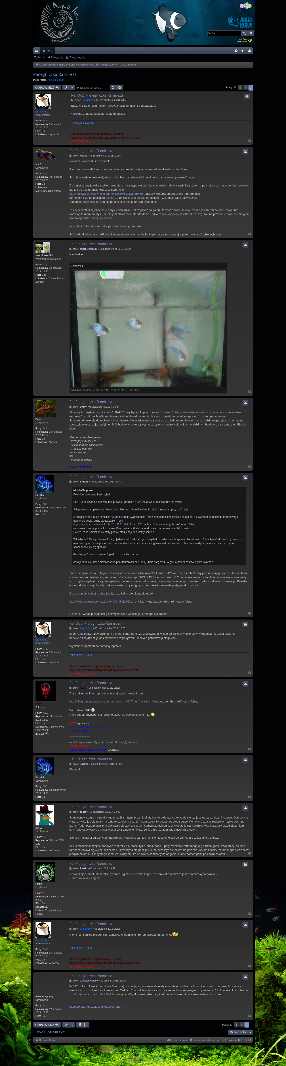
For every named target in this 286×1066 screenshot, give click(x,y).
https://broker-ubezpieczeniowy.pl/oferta (95, 1006)
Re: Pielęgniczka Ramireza (90, 150)
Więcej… (37, 51)
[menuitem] (236, 50)
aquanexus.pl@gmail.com (94, 742)
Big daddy (41, 111)
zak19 (39, 827)
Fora (49, 50)
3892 (45, 173)
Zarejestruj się (77, 57)
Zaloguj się (57, 57)
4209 (45, 712)
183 (45, 504)
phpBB (136, 1049)
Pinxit (39, 883)
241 (45, 428)
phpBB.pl (159, 1057)
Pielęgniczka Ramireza (55, 74)
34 (44, 1005)
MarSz (39, 164)
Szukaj (41, 57)
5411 (45, 120)
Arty (135, 1053)
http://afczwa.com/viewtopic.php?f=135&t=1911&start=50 (106, 193)
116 (45, 893)
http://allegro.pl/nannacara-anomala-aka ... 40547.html (104, 701)
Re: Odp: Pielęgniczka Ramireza (97, 95)
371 (45, 264)
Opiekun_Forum (55, 79)
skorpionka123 (44, 255)
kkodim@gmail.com (126, 742)
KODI (39, 703)
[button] (240, 87)
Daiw (38, 419)
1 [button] (245, 87)
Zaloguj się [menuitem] (243, 51)
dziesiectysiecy (44, 996)
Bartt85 (40, 495)
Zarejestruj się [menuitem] (250, 51)
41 (44, 836)
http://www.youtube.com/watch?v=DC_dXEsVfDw (101, 601)
